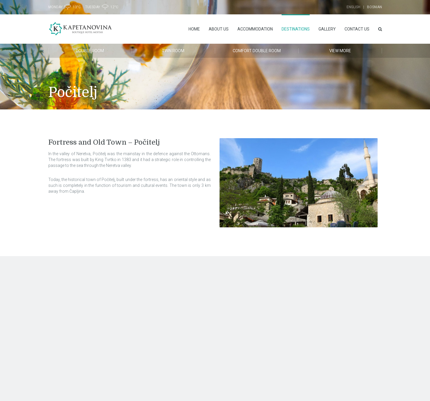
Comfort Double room (257, 50)
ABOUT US (219, 29)
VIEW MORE (340, 50)
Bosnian (374, 7)
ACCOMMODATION (255, 29)
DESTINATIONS (296, 29)
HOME (194, 29)
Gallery (327, 29)
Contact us (357, 29)
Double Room (90, 50)
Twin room (173, 50)
